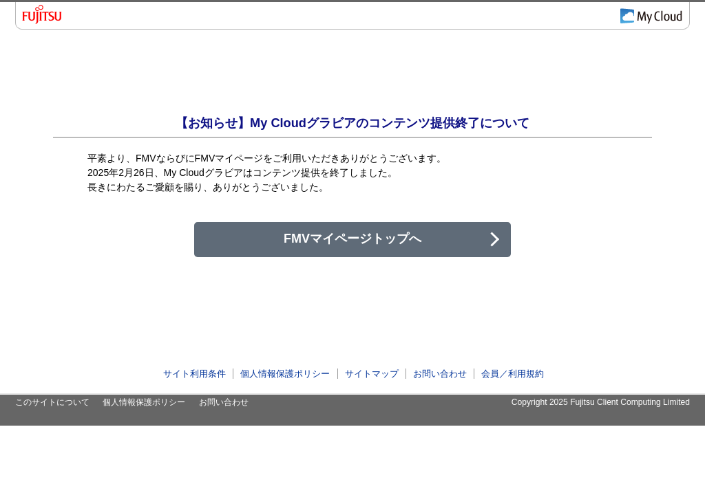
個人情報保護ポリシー (285, 373)
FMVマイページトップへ (352, 238)
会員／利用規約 (512, 373)
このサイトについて (52, 402)
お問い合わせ (440, 373)
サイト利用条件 (194, 373)
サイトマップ (372, 373)
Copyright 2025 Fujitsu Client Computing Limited (601, 402)
